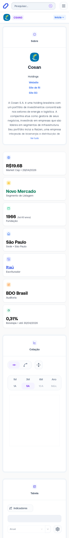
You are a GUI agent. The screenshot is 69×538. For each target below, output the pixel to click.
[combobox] (33, 6)
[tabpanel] (34, 101)
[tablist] (34, 37)
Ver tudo (34, 138)
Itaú (10, 267)
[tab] (34, 37)
